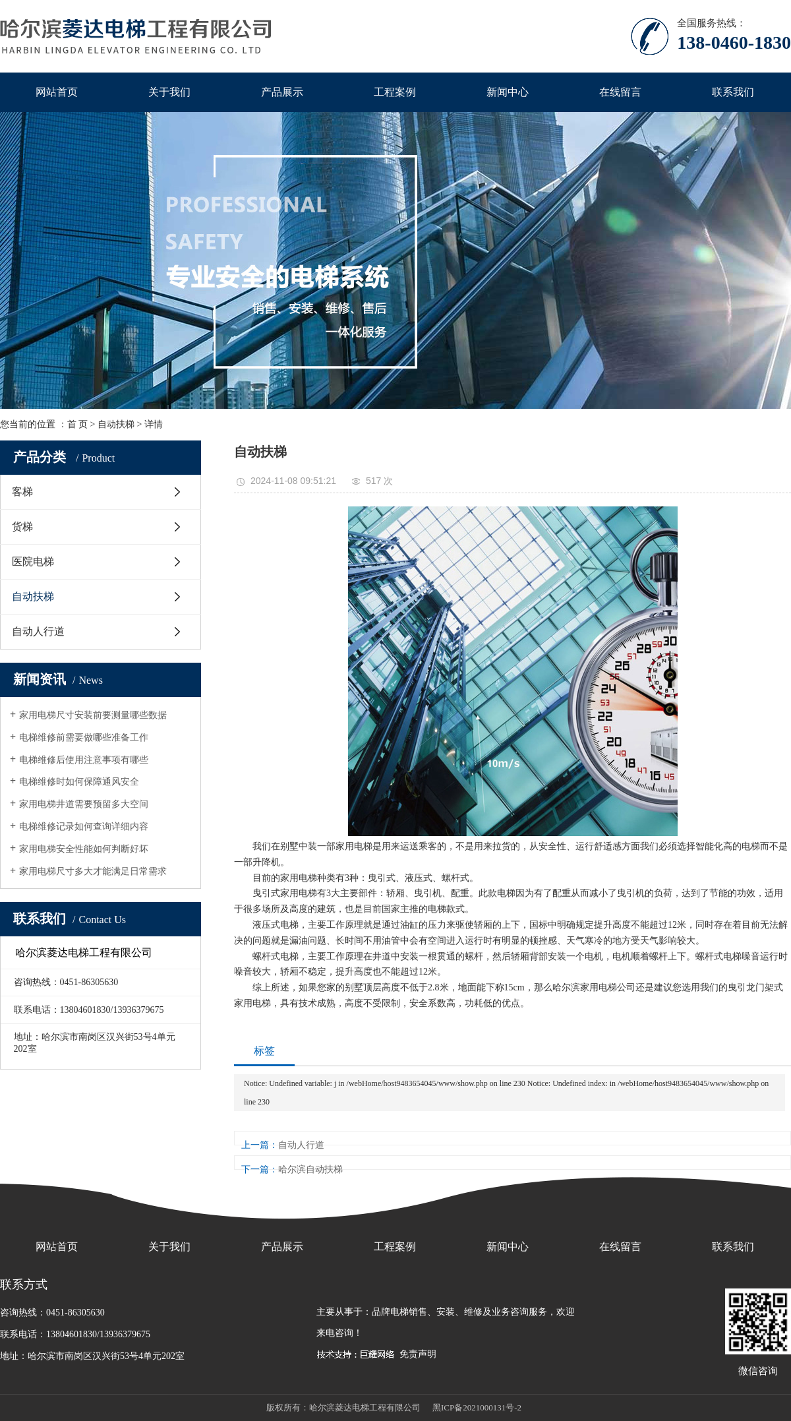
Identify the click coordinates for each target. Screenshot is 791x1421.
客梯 (22, 491)
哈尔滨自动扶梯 (310, 1169)
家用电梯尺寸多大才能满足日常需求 (93, 871)
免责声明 (417, 1354)
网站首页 (57, 92)
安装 (445, 1312)
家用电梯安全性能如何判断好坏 (83, 849)
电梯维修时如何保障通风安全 (79, 782)
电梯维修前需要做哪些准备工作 (83, 737)
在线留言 (620, 92)
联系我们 (733, 92)
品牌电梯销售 (399, 1312)
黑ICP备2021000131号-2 (476, 1407)
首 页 (77, 424)
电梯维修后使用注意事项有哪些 (83, 760)
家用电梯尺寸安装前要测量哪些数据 (93, 715)
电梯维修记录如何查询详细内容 (83, 826)
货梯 (22, 526)
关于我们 (169, 92)
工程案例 (395, 92)
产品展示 (282, 92)
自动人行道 (38, 631)
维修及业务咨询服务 (505, 1312)
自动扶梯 (116, 424)
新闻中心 (507, 92)
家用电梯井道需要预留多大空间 (83, 804)
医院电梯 (33, 561)
